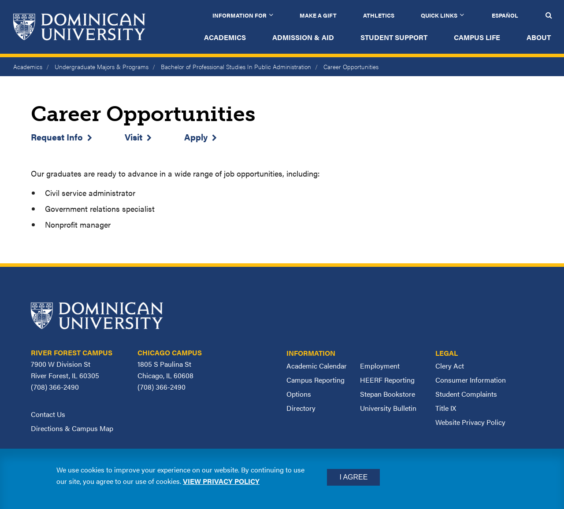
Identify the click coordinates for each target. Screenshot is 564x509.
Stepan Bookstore (387, 394)
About (539, 37)
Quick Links (439, 15)
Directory (300, 408)
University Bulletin (388, 408)
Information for (239, 15)
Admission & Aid (303, 37)
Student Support (393, 37)
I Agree (353, 477)
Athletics (378, 15)
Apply (196, 136)
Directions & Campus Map (72, 428)
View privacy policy (221, 481)
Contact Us (48, 414)
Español (505, 15)
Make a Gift (318, 15)
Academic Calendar (316, 366)
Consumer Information (470, 380)
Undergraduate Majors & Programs (101, 66)
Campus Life (477, 37)
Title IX (445, 408)
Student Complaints (466, 394)
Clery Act (449, 366)
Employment (380, 366)
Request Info (57, 136)
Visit (133, 136)
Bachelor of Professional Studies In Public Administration (236, 66)
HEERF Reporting (387, 380)
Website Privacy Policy (470, 422)
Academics (225, 37)
